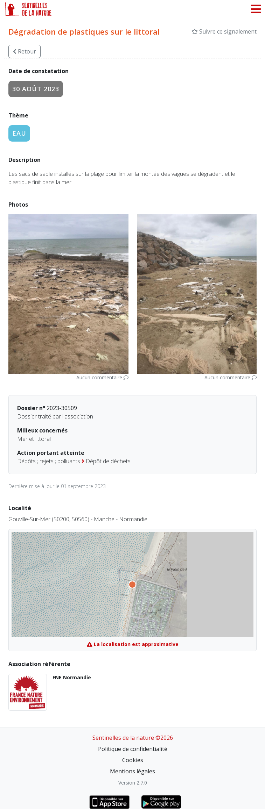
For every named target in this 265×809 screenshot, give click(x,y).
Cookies (132, 760)
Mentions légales (132, 771)
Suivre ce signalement (224, 31)
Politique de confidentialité (132, 749)
